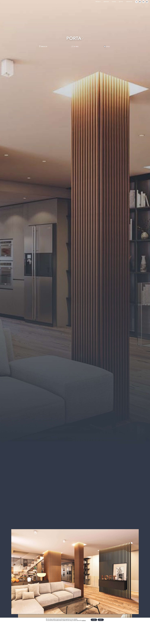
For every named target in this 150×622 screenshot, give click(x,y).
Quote (121, 2)
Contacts (129, 2)
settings (82, 620)
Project (98, 2)
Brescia (44, 48)
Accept (93, 619)
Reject (101, 619)
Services (106, 2)
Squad (114, 2)
